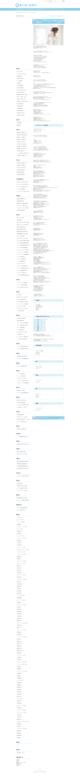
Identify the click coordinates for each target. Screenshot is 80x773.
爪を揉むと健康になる (21, 150)
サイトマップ (40, 769)
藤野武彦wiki (19, 648)
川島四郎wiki (19, 572)
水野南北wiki (19, 531)
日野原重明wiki (19, 597)
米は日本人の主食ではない (21, 400)
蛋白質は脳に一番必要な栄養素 (22, 203)
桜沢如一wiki (19, 570)
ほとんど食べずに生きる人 (21, 73)
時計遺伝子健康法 (20, 87)
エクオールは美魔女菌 (21, 188)
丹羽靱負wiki (19, 632)
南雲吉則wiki (19, 707)
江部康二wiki (19, 691)
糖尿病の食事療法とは (40, 9)
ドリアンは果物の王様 (21, 256)
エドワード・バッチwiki (21, 563)
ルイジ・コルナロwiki (20, 522)
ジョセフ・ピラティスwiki (21, 554)
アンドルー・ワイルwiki (21, 655)
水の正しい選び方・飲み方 (21, 96)
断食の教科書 (19, 76)
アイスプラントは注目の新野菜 (22, 322)
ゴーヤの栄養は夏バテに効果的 (22, 301)
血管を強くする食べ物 (21, 141)
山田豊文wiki (19, 689)
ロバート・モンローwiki (21, 600)
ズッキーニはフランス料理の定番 (23, 303)
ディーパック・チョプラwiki (22, 671)
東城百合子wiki (19, 618)
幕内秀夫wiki (19, 700)
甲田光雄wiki (19, 613)
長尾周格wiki (19, 735)
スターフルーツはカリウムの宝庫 (23, 249)
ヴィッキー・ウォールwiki (21, 604)
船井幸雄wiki (19, 634)
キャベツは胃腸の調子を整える (22, 325)
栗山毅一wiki (19, 565)
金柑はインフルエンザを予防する (23, 224)
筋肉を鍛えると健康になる (21, 139)
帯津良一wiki (19, 643)
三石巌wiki (19, 588)
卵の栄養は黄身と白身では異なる (23, 444)
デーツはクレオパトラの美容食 (22, 252)
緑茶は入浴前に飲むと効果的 (22, 485)
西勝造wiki (19, 558)
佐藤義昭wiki (19, 684)
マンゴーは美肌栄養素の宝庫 (22, 270)
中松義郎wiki (19, 625)
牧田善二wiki (19, 696)
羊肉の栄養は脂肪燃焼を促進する (23, 466)
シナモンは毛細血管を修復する (22, 507)
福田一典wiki (19, 703)
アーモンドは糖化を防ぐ (21, 373)
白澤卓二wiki (19, 714)
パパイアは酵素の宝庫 (21, 261)
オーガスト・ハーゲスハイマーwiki (23, 721)
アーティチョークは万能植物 (22, 282)
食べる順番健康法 (20, 85)
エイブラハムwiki (20, 680)
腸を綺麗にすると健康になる (22, 148)
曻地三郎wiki (19, 593)
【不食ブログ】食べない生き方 (21, 12)
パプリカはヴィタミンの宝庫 (22, 308)
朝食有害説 (19, 83)
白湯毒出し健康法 (20, 78)
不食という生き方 (20, 71)
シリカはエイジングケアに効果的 (23, 207)
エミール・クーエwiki (20, 535)
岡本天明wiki (19, 577)
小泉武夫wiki (19, 657)
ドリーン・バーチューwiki (21, 712)
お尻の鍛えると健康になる (21, 155)
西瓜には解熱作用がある (21, 226)
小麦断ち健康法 (19, 108)
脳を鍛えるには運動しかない (22, 132)
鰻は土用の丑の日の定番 (21, 451)
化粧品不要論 (19, 122)
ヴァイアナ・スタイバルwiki (22, 728)
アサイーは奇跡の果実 (21, 236)
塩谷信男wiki (19, 590)
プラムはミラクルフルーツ (21, 263)
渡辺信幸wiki (19, 723)
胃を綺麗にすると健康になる (22, 146)
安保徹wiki (19, 675)
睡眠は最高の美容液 (20, 172)
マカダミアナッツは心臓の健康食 (23, 382)
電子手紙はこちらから (21, 752)
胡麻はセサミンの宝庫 (21, 390)
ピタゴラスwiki (19, 517)
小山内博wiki (19, 616)
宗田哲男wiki (19, 673)
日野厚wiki (19, 602)
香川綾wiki (19, 581)
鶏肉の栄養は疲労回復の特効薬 (22, 461)
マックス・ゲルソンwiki (21, 551)
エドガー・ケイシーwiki (21, 547)
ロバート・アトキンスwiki (21, 629)
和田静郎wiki (19, 611)
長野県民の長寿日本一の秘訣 (22, 94)
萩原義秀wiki (19, 620)
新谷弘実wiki (19, 641)
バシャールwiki (19, 698)
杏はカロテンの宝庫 (20, 217)
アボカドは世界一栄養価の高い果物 (23, 240)
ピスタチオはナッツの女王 (21, 378)
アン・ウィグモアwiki (20, 595)
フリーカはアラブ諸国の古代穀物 (23, 404)
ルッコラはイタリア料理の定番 (22, 336)
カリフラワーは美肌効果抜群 (22, 284)
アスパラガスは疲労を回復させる (23, 346)
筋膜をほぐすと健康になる (21, 137)
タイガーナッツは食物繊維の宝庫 (23, 358)
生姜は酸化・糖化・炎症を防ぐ (22, 356)
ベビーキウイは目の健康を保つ (22, 265)
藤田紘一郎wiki (19, 650)
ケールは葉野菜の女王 (21, 329)
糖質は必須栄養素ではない (21, 198)
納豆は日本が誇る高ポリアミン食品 (23, 419)
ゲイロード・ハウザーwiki (21, 574)
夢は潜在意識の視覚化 (21, 174)
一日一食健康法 (19, 80)
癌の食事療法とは (20, 9)
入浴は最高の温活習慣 (21, 169)
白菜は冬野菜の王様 (20, 320)
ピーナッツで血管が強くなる (22, 421)
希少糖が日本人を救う (21, 112)
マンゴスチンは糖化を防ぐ (21, 272)
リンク (18, 745)
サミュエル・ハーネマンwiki (22, 526)
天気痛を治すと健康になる (21, 165)
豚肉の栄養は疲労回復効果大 (22, 463)
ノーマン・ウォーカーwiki (21, 561)
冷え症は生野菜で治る (21, 92)
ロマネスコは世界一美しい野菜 (22, 287)
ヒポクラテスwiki (20, 519)
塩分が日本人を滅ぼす (21, 115)
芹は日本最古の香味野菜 (21, 318)
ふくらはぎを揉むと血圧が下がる (23, 153)
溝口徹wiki (19, 726)
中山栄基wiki (19, 659)
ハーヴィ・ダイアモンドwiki (22, 664)
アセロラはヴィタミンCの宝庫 (22, 238)
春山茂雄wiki (19, 652)
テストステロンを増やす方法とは (23, 184)
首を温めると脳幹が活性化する (22, 134)
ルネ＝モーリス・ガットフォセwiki (23, 549)
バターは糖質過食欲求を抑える (22, 436)
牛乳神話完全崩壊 (20, 103)
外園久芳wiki (19, 609)
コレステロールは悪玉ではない (22, 205)
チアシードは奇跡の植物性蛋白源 (23, 392)
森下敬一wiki (19, 627)
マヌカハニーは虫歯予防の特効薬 (23, 500)
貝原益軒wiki (19, 524)
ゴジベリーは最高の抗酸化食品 (22, 247)
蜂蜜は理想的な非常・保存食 (22, 497)
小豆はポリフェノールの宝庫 (22, 416)
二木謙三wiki (19, 542)
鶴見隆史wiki (19, 687)
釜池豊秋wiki (19, 668)
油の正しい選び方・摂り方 (21, 99)
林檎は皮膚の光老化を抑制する (22, 231)
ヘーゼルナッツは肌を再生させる (23, 380)
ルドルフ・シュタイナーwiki (22, 538)
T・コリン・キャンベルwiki (21, 636)
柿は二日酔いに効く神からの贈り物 (23, 222)
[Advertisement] (48, 428)
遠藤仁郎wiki (19, 586)
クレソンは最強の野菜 (21, 327)
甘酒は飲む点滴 (19, 483)
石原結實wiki (19, 682)
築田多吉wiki (19, 540)
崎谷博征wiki (19, 730)
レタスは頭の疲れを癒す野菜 (22, 338)
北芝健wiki (19, 666)
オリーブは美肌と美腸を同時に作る (23, 245)
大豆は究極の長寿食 (20, 414)
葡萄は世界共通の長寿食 (21, 229)
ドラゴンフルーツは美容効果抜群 (23, 254)
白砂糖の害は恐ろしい (21, 110)
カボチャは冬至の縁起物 (21, 299)
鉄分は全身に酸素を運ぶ (21, 210)
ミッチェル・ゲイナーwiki (21, 710)
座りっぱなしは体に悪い (21, 167)
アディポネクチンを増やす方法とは (23, 191)
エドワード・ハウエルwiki (21, 579)
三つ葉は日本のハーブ (21, 334)
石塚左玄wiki (19, 533)
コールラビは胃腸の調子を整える (23, 348)
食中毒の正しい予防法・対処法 (22, 101)
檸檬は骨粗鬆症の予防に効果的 (22, 233)
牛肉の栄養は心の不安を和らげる (23, 468)
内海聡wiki (19, 737)
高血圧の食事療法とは (30, 9)
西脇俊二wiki (19, 719)
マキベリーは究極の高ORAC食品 (22, 268)
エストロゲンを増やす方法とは (22, 186)
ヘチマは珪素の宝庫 (20, 310)
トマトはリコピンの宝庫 (21, 306)
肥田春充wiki (19, 556)
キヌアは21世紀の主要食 (21, 402)
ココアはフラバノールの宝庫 (22, 490)
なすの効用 (19, 294)
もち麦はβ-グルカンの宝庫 (21, 407)
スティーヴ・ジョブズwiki (21, 705)
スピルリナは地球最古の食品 (22, 366)
